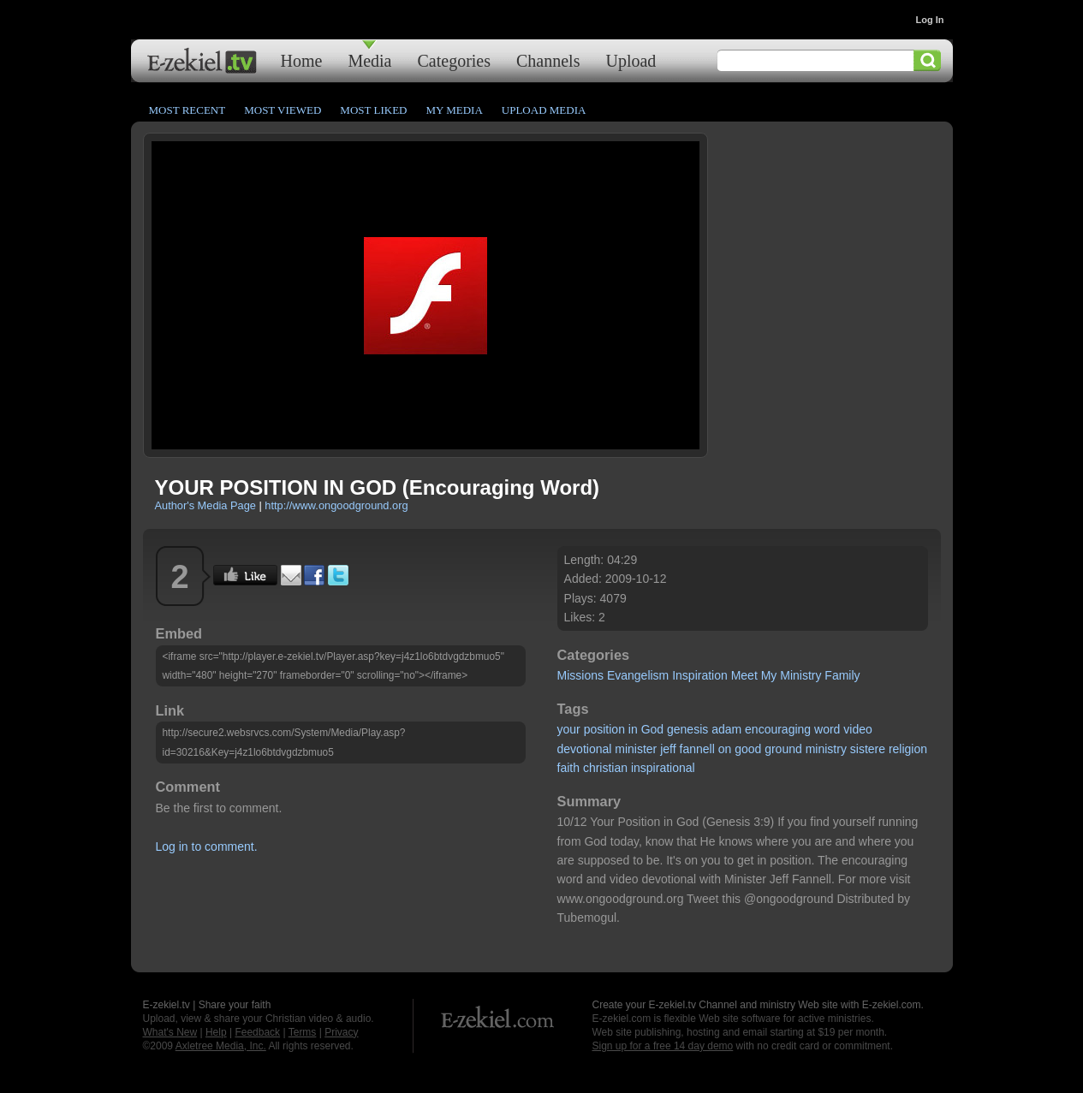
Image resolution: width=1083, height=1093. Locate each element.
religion (908, 749)
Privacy (341, 1032)
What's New (170, 1032)
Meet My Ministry (776, 675)
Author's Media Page (205, 505)
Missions (580, 675)
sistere (867, 749)
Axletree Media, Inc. (221, 1046)
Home (302, 60)
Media (369, 60)
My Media (453, 110)
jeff (667, 749)
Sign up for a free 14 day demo (663, 1046)
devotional (584, 749)
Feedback (257, 1032)
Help (216, 1032)
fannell (697, 749)
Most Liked (373, 110)
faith (568, 768)
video (857, 729)
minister (636, 749)
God (652, 729)
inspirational (663, 768)
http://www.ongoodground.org (336, 505)
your (568, 729)
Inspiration (700, 675)
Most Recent (187, 110)
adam (726, 729)
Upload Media (544, 110)
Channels (548, 60)
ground (783, 749)
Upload (630, 60)
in (633, 729)
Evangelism (638, 675)
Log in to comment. (207, 846)
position (604, 729)
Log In (930, 20)
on (725, 749)
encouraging (778, 729)
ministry (826, 749)
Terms (303, 1032)
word (827, 729)
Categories (454, 60)
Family (842, 675)
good (748, 749)
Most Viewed (282, 110)
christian (605, 768)
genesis (687, 729)
